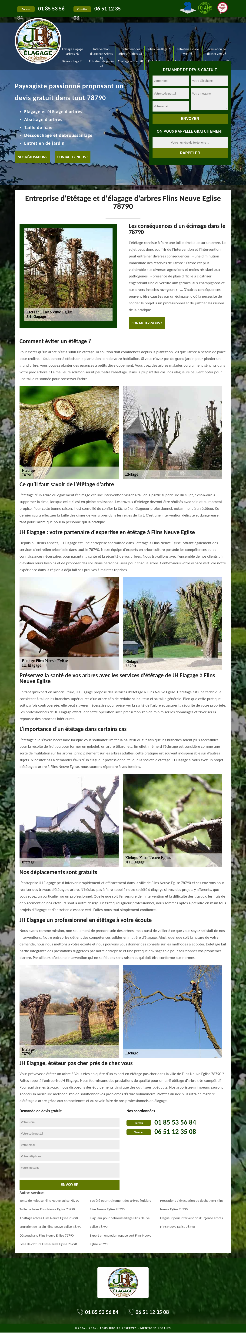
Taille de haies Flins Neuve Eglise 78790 (47, 1209)
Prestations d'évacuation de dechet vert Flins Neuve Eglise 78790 (191, 1204)
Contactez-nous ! (72, 157)
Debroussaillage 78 (158, 49)
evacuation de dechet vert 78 (216, 51)
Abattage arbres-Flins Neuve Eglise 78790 (49, 1218)
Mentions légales (155, 1328)
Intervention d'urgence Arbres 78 (101, 52)
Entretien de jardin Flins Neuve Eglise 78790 (50, 1226)
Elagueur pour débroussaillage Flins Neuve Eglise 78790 (120, 1222)
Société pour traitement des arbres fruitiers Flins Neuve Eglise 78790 (120, 1204)
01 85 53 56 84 (175, 1122)
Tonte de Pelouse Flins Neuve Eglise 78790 (49, 1200)
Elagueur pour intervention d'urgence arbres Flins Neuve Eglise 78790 (191, 1222)
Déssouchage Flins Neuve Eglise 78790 (47, 1235)
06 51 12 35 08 (175, 1131)
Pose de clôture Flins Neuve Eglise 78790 (48, 1244)
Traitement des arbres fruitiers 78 (130, 51)
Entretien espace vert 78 (188, 51)
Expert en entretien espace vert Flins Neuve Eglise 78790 (120, 1239)
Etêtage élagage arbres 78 (72, 51)
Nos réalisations (32, 157)
